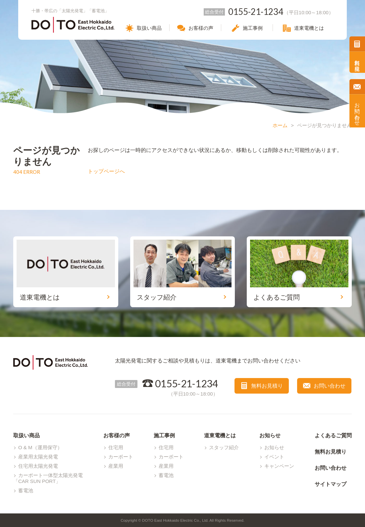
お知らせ (270, 435)
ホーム (280, 125)
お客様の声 (116, 435)
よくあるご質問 (333, 435)
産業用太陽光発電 (38, 456)
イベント (274, 456)
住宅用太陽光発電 (38, 466)
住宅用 (115, 447)
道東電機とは (220, 435)
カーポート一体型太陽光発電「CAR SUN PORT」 (48, 478)
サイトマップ (330, 484)
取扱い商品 (26, 435)
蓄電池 (25, 490)
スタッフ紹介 (224, 447)
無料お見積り (357, 62)
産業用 (115, 466)
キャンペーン (279, 466)
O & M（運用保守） (40, 447)
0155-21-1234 (186, 383)
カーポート (120, 456)
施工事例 (164, 435)
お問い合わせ (357, 111)
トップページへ (106, 171)
